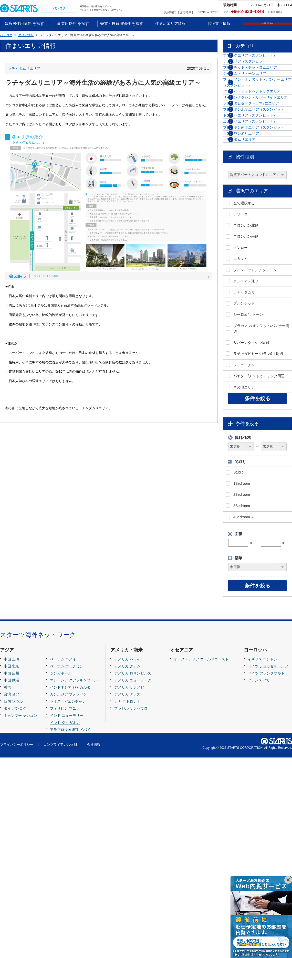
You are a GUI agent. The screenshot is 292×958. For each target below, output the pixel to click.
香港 (7, 888)
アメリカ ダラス (127, 895)
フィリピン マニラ (65, 909)
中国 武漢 (11, 881)
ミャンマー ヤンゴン (20, 916)
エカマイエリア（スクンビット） (259, 231)
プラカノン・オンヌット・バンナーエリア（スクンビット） (261, 123)
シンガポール (60, 874)
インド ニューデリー (66, 916)
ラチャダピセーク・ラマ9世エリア (260, 177)
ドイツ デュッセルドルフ (268, 867)
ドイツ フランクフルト (266, 874)
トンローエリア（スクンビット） (259, 213)
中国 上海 (11, 860)
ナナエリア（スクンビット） (259, 77)
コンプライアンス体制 (60, 945)
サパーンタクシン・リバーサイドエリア (261, 159)
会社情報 (93, 945)
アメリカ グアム (127, 867)
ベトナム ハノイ (63, 860)
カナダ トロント (127, 902)
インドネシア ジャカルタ (70, 888)
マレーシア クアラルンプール (74, 881)
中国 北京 (11, 867)
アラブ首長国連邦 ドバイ (70, 930)
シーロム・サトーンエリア (257, 108)
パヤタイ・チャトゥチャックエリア (261, 141)
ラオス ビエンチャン (68, 902)
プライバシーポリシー (16, 945)
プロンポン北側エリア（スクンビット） (261, 195)
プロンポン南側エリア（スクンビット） (261, 249)
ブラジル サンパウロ (131, 909)
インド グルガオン (65, 923)
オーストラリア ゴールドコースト (201, 860)
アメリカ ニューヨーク (132, 881)
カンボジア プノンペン (68, 895)
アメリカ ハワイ (127, 860)
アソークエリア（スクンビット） (259, 61)
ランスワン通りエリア (254, 265)
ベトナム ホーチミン (66, 867)
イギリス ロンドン (262, 860)
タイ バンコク (15, 909)
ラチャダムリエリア (24, 69)
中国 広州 (11, 874)
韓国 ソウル (13, 902)
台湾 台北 (11, 895)
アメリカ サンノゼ (129, 888)
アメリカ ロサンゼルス (132, 874)
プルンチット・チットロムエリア (261, 92)
